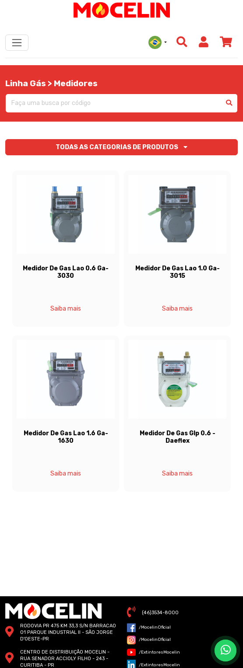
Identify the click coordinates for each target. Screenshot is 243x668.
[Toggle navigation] (16, 43)
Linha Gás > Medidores (51, 83)
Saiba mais (65, 308)
